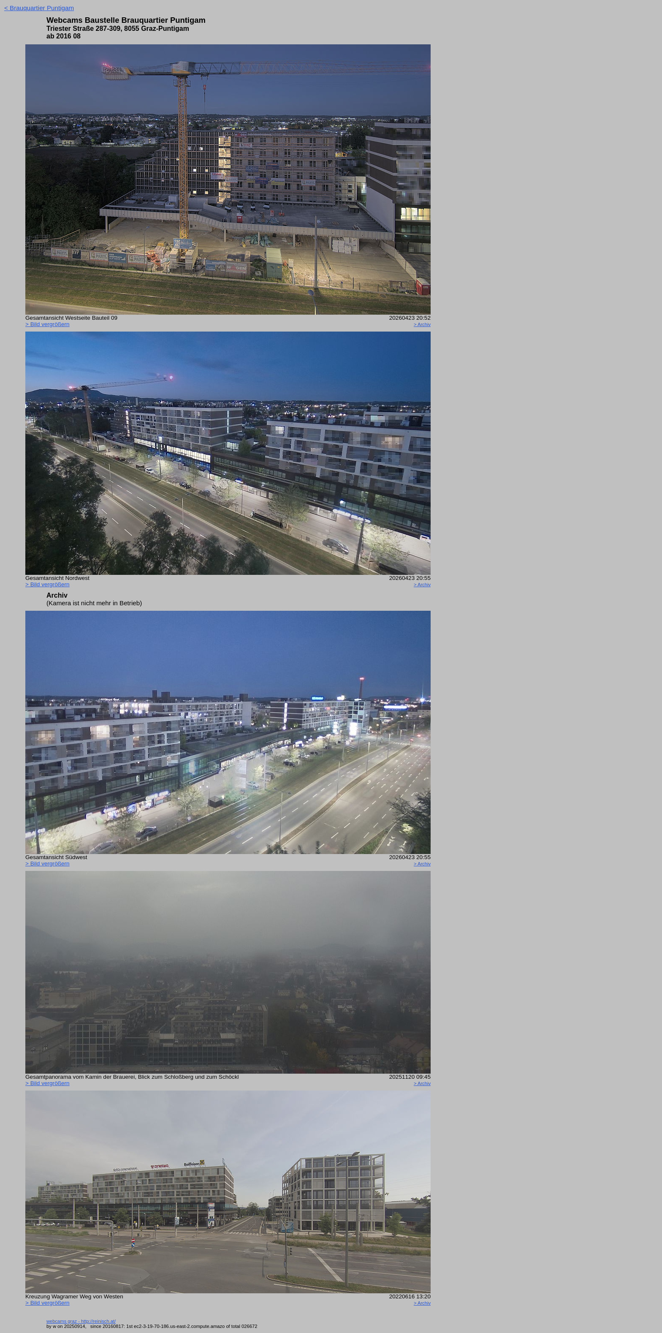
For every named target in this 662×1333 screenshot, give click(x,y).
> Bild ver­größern (47, 324)
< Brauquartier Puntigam (39, 7)
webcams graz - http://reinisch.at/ (81, 1321)
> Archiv (422, 324)
